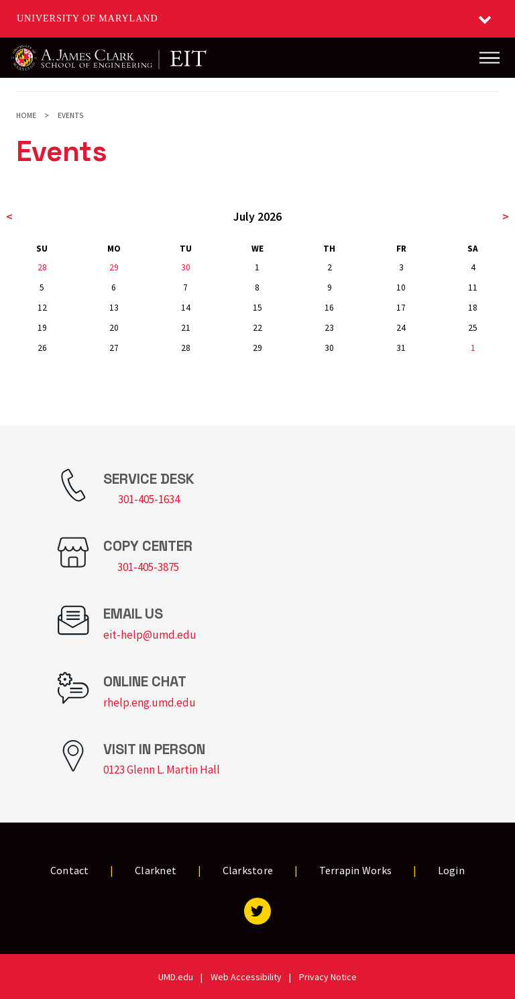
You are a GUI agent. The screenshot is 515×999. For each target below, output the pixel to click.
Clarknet (155, 870)
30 (185, 267)
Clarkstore (248, 870)
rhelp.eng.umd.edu (149, 702)
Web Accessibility (246, 977)
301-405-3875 (148, 567)
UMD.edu (175, 977)
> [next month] (505, 216)
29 (114, 267)
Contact (69, 870)
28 (42, 267)
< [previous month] (9, 216)
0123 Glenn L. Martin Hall (161, 769)
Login (451, 870)
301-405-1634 (149, 499)
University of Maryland (87, 18)
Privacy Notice (328, 977)
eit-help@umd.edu (149, 634)
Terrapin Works (355, 870)
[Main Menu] (489, 57)
